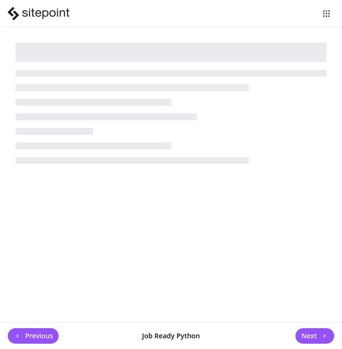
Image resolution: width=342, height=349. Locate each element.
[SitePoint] (40, 13)
